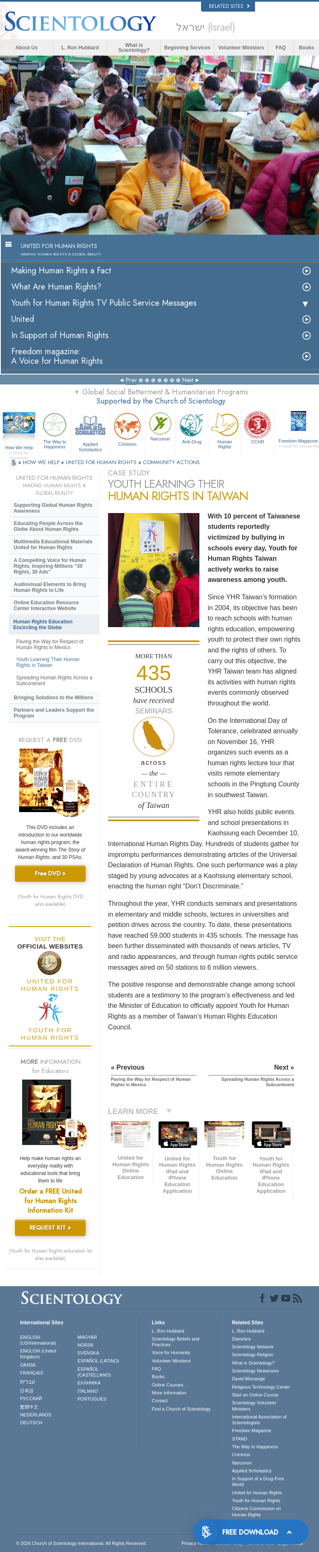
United (22, 319)
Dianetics (241, 1338)
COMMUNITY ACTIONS (171, 462)
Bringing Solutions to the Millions (53, 698)
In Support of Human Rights (59, 335)
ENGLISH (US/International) (38, 1340)
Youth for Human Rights (256, 1500)
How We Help (19, 448)
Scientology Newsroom (255, 1370)
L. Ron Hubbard (80, 48)
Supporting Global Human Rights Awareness (53, 508)
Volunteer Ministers (241, 48)
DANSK (28, 1364)
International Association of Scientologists (259, 1419)
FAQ (281, 48)
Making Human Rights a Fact (61, 271)
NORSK (86, 1345)
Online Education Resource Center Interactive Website (46, 605)
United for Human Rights (257, 1492)
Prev (131, 380)
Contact (160, 1400)
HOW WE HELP (42, 462)
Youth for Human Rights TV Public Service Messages (103, 303)
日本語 (27, 1390)
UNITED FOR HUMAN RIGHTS (102, 462)
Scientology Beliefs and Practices (175, 1341)
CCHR (257, 427)
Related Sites (229, 6)
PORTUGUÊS (92, 1398)
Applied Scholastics (90, 431)
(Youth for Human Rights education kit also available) (50, 1254)
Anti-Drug (192, 427)
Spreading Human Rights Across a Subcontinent (54, 680)
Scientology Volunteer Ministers (254, 1405)
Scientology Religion (252, 1354)
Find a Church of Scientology (181, 1408)
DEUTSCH (31, 1422)
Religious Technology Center (261, 1386)
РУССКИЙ (31, 1398)
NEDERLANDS (35, 1414)
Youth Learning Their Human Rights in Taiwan (48, 662)
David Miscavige (248, 1378)
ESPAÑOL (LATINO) (98, 1360)
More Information (169, 1392)
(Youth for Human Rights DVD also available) (50, 900)
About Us (26, 48)
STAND (239, 1438)
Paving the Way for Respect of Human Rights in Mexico (49, 644)
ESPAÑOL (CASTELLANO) (94, 1372)
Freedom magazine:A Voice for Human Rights (57, 356)
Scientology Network (252, 1346)
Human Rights (225, 430)
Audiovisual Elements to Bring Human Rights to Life (50, 587)
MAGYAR (87, 1337)
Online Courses (168, 1384)
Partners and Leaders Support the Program (54, 713)
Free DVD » (50, 873)
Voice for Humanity (171, 1352)
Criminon (127, 429)
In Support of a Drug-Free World (258, 1481)
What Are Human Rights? (56, 287)
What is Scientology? (134, 47)
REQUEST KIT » (50, 1228)
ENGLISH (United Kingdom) (38, 1353)
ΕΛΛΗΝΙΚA (89, 1382)
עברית (27, 1381)
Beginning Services (187, 48)
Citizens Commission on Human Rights (256, 1511)
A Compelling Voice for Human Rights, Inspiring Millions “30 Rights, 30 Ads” (50, 566)
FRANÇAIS (31, 1372)
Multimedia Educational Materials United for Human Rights (53, 544)
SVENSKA (88, 1352)
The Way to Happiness (54, 430)
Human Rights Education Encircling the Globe (43, 624)
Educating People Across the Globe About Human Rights (48, 526)
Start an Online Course (255, 1394)
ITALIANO (88, 1391)
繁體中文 (29, 1406)
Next (187, 380)
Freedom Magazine (251, 1430)
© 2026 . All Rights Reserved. (81, 1543)
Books (306, 48)
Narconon (160, 426)
